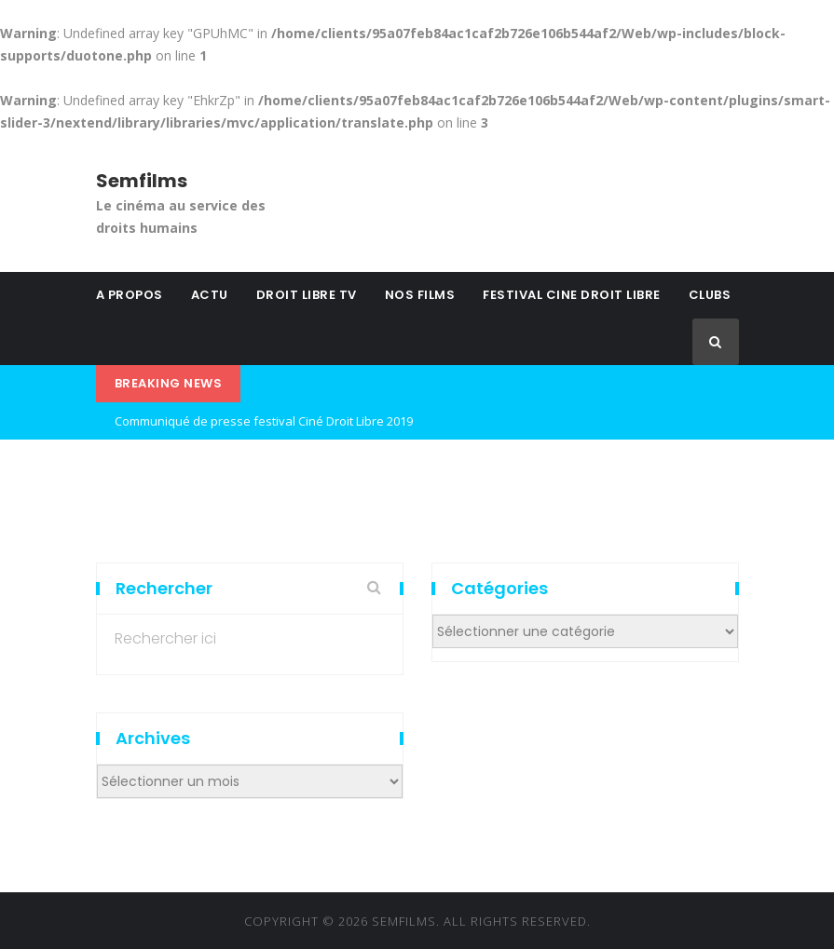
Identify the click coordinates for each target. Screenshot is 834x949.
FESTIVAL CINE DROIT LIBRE (572, 295)
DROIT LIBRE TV (306, 295)
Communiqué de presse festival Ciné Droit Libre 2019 (264, 421)
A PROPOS (129, 295)
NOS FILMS (420, 295)
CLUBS (710, 295)
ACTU (209, 295)
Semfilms (141, 181)
